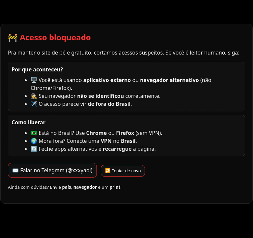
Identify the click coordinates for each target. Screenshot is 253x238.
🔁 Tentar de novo (123, 170)
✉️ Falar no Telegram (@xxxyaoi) (52, 170)
